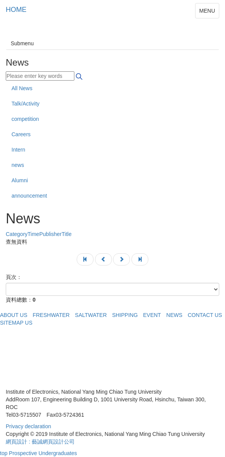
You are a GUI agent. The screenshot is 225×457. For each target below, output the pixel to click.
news (17, 165)
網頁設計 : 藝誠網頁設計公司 (40, 442)
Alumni (19, 180)
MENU (207, 11)
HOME (16, 9)
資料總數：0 (21, 300)
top (3, 453)
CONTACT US (205, 315)
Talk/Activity (25, 104)
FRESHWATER (51, 315)
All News (21, 88)
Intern (18, 150)
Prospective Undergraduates (43, 453)
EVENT (152, 315)
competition (25, 119)
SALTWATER (91, 315)
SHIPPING (125, 315)
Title (39, 234)
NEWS (174, 315)
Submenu (22, 43)
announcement (29, 196)
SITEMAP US (16, 323)
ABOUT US (13, 315)
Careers (21, 134)
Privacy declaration (28, 426)
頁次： (14, 277)
